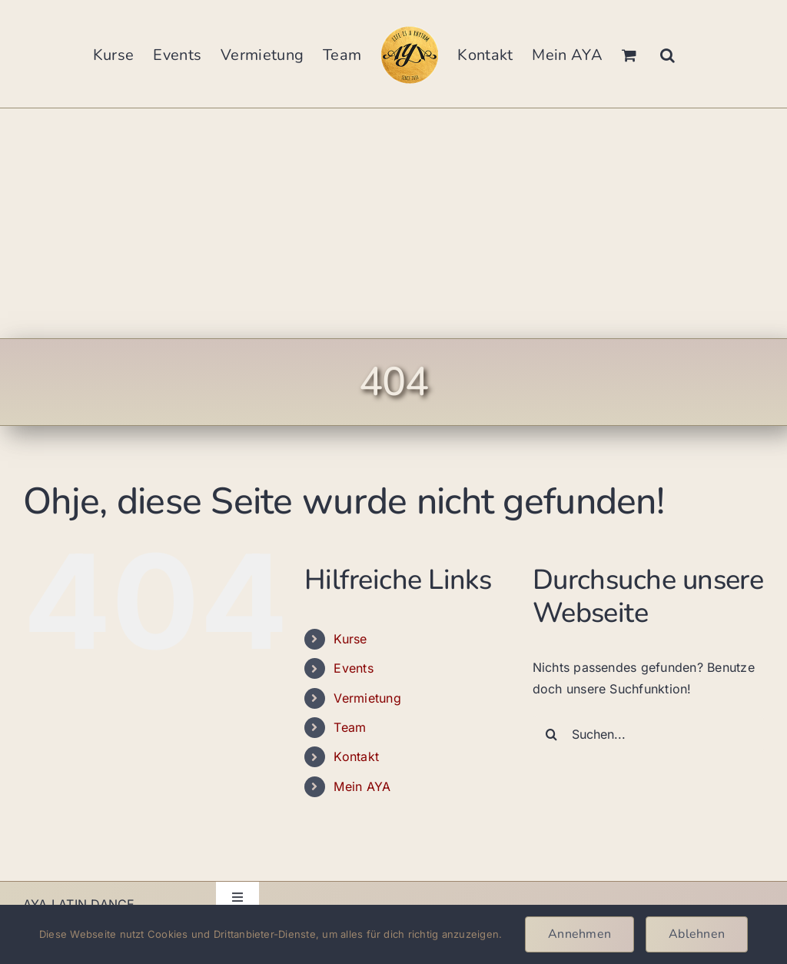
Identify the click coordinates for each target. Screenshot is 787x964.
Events (353, 668)
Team (350, 727)
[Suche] (552, 734)
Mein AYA (362, 786)
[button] (667, 54)
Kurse (350, 639)
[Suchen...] (648, 734)
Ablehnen (697, 934)
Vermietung (367, 698)
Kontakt (356, 756)
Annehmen (579, 934)
